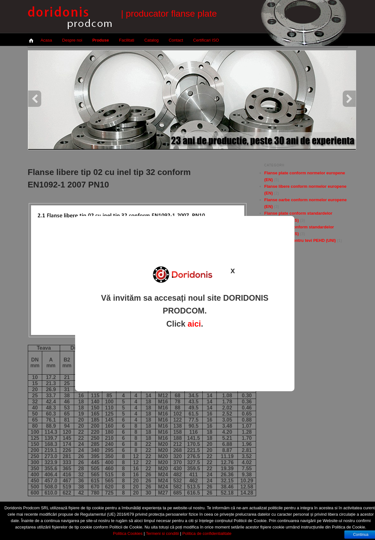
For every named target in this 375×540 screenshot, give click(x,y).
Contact (176, 40)
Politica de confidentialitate (206, 533)
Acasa (46, 40)
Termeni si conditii (162, 533)
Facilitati (126, 40)
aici (194, 323)
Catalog (151, 40)
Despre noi (72, 40)
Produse (100, 40)
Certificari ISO (206, 40)
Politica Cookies (128, 533)
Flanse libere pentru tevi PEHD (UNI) (300, 240)
